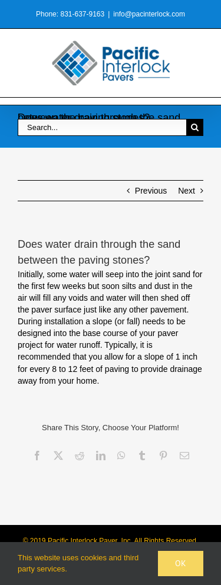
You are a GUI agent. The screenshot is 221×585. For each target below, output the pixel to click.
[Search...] (102, 127)
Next (186, 190)
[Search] (194, 127)
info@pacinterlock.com (149, 14)
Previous (151, 190)
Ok (180, 563)
